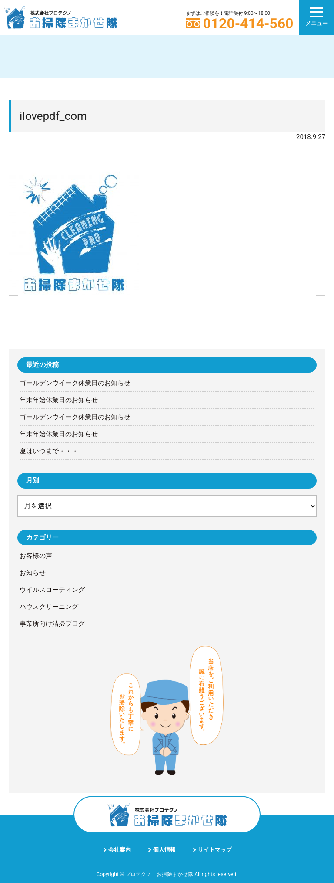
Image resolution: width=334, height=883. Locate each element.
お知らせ (33, 573)
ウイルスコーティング (52, 590)
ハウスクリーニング (49, 607)
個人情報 (164, 849)
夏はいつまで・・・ (49, 451)
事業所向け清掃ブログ (52, 624)
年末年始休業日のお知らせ (59, 400)
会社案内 (119, 849)
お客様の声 (36, 556)
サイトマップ (215, 849)
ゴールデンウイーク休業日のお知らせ (75, 383)
